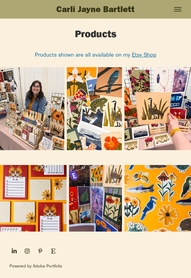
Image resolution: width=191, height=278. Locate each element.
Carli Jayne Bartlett (95, 9)
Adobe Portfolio (47, 266)
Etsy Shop (144, 55)
